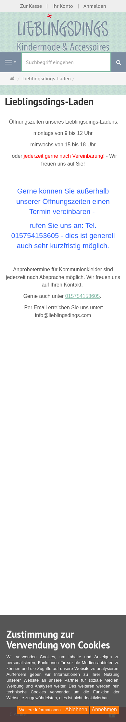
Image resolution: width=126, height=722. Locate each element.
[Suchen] (118, 62)
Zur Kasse (31, 6)
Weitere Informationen (40, 709)
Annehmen (104, 709)
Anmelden (94, 6)
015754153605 (82, 296)
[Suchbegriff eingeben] (66, 62)
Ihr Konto (62, 6)
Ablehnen (76, 709)
